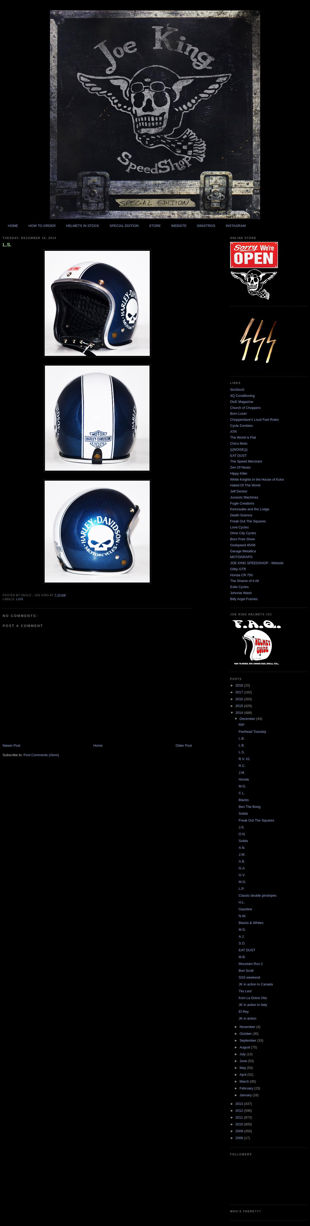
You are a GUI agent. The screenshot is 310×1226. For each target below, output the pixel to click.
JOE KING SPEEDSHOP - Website (256, 563)
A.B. (242, 861)
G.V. (242, 875)
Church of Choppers (245, 408)
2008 (239, 1138)
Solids (243, 813)
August (245, 1047)
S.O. (242, 943)
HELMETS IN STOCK (82, 226)
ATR (233, 432)
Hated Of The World (245, 485)
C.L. (242, 793)
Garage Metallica (243, 551)
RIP (241, 725)
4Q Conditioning (242, 396)
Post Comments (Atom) (41, 755)
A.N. (242, 848)
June (244, 1061)
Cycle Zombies (241, 426)
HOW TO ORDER (42, 226)
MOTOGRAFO (241, 557)
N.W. (242, 916)
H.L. (242, 902)
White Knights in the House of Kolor (257, 479)
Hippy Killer (238, 473)
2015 (239, 706)
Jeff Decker (238, 491)
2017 (239, 692)
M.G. (242, 786)
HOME (13, 226)
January (246, 1095)
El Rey (244, 1012)
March (245, 1081)
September (248, 1040)
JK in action (247, 1018)
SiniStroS (237, 390)
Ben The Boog (249, 807)
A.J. (241, 936)
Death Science (241, 515)
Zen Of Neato (240, 467)
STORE (155, 226)
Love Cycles (239, 527)
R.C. (242, 766)
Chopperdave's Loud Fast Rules (254, 420)
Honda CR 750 (241, 575)
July (243, 1054)
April (243, 1075)
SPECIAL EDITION (124, 226)
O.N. (242, 834)
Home (98, 745)
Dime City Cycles (243, 533)
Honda (244, 779)
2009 (239, 1131)
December (248, 719)
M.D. (242, 930)
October (246, 1034)
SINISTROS (206, 226)
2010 (239, 1124)
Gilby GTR (238, 569)
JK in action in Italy (253, 1005)
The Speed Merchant (246, 461)
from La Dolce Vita (253, 998)
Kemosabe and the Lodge (249, 509)
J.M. (242, 773)
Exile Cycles (239, 587)
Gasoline (245, 909)
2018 (239, 685)
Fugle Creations (242, 503)
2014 (239, 713)
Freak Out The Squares (248, 521)
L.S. (7, 244)
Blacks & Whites (251, 923)
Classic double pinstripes (257, 895)
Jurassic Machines (244, 497)
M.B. (242, 957)
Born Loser (238, 413)
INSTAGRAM (236, 226)
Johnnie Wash (241, 593)
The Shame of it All (244, 581)
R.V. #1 (244, 759)
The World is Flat (243, 437)
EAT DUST (238, 456)
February (247, 1088)
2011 (239, 1117)
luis (19, 599)
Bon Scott (246, 971)
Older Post (184, 745)
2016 (239, 699)
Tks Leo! (245, 991)
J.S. (241, 827)
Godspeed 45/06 (242, 545)
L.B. (242, 738)
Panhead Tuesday (252, 732)
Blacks (244, 800)
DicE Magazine (241, 402)
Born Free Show (242, 539)
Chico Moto (238, 443)
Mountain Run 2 (251, 964)
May (243, 1068)
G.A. (242, 868)
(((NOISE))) (238, 449)
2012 (239, 1111)
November (248, 1027)
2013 (239, 1104)
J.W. (242, 854)
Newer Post (11, 745)
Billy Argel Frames (244, 599)
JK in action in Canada (256, 984)
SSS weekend (249, 977)
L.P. (241, 889)
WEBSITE (179, 226)
